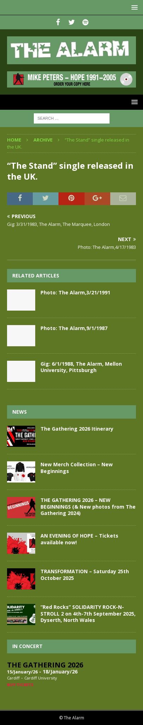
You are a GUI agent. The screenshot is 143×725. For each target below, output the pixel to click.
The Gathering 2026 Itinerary (77, 428)
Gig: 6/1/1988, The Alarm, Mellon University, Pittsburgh (81, 366)
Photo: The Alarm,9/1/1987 (74, 328)
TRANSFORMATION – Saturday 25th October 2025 (85, 574)
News (19, 411)
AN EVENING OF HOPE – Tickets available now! (79, 538)
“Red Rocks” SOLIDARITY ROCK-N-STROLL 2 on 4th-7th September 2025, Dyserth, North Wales (88, 613)
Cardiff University (40, 678)
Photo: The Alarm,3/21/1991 (75, 292)
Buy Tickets (20, 684)
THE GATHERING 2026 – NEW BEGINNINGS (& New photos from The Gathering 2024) (88, 506)
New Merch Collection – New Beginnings (77, 467)
